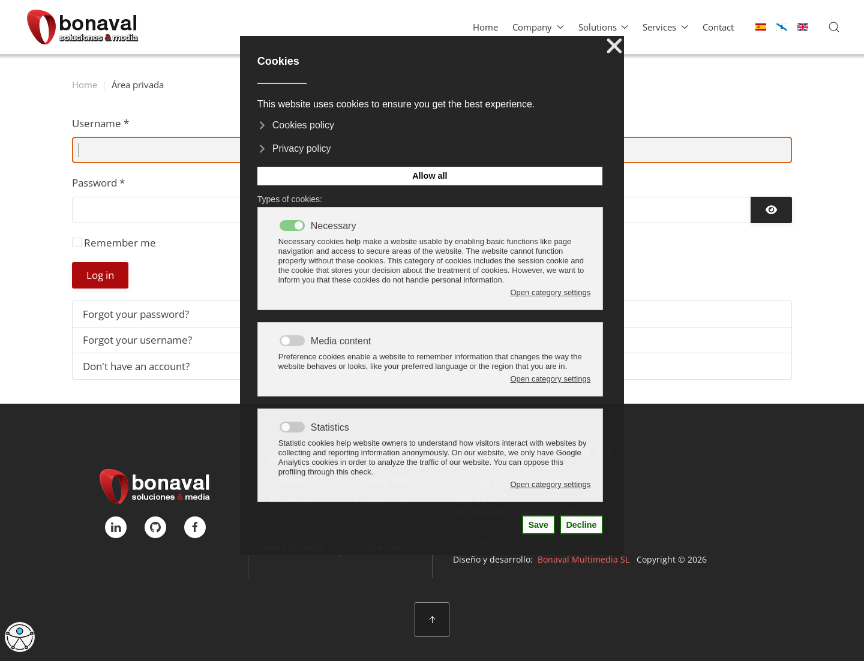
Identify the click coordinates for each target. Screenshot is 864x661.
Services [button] (665, 27)
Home (485, 27)
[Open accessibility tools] (20, 637)
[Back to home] (82, 27)
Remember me (120, 243)
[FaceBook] (195, 527)
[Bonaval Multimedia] (155, 485)
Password (98, 183)
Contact (718, 27)
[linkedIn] (116, 527)
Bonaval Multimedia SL (583, 559)
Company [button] (538, 27)
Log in (100, 275)
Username (100, 123)
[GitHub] (155, 527)
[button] (834, 27)
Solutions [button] (603, 27)
